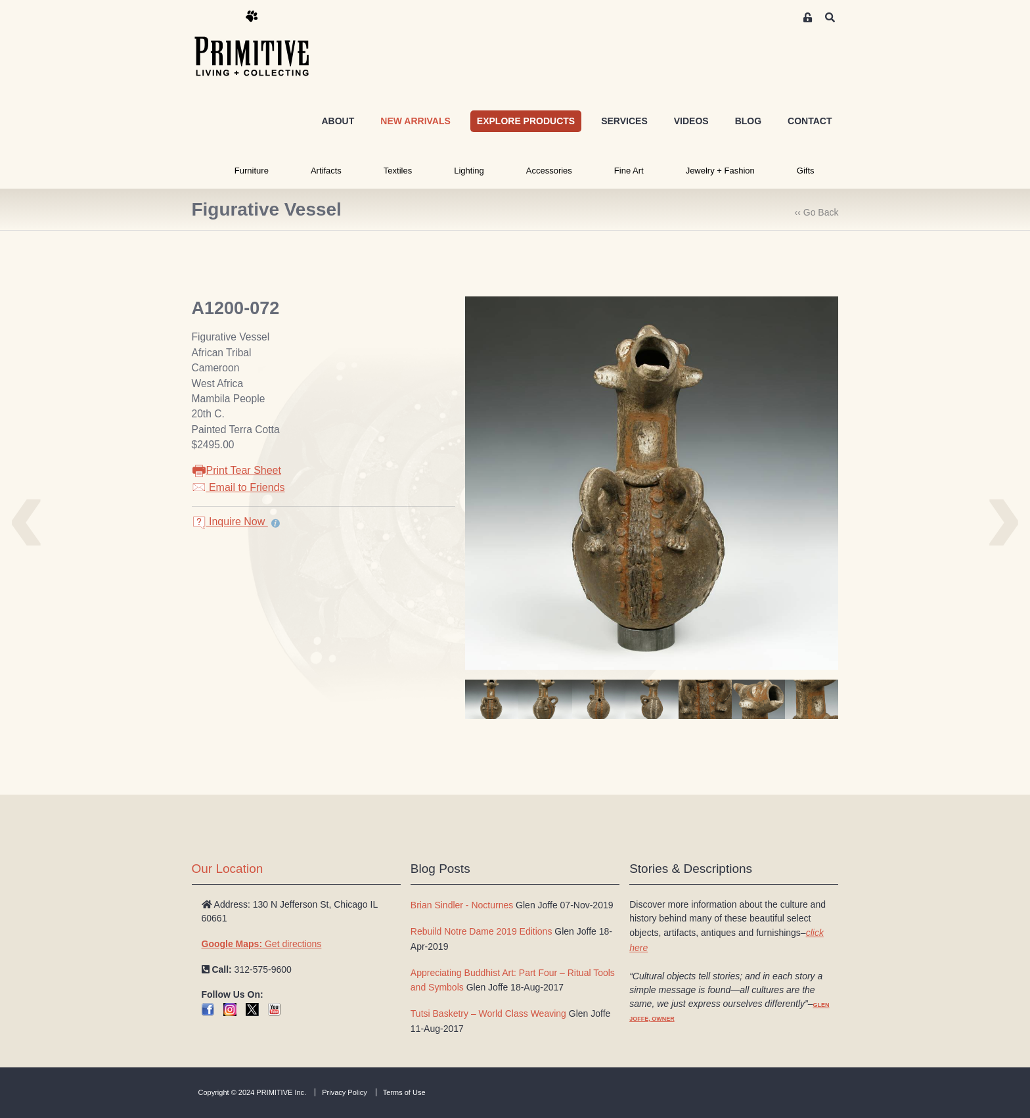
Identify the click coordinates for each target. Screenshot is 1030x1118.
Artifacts (326, 170)
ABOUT (337, 121)
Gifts (806, 170)
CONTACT (810, 121)
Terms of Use (404, 1092)
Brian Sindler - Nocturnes (462, 905)
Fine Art (629, 170)
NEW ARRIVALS (415, 121)
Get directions (262, 944)
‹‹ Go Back (817, 212)
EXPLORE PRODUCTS (526, 121)
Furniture (252, 170)
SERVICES (624, 121)
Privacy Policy (344, 1092)
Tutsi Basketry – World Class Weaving (488, 1013)
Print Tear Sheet (236, 470)
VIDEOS (691, 121)
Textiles (398, 170)
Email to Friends (238, 487)
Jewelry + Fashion (720, 170)
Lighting (469, 170)
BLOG (748, 121)
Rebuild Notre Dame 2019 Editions (481, 931)
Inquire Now (230, 521)
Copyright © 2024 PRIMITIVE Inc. (252, 1092)
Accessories (549, 170)
